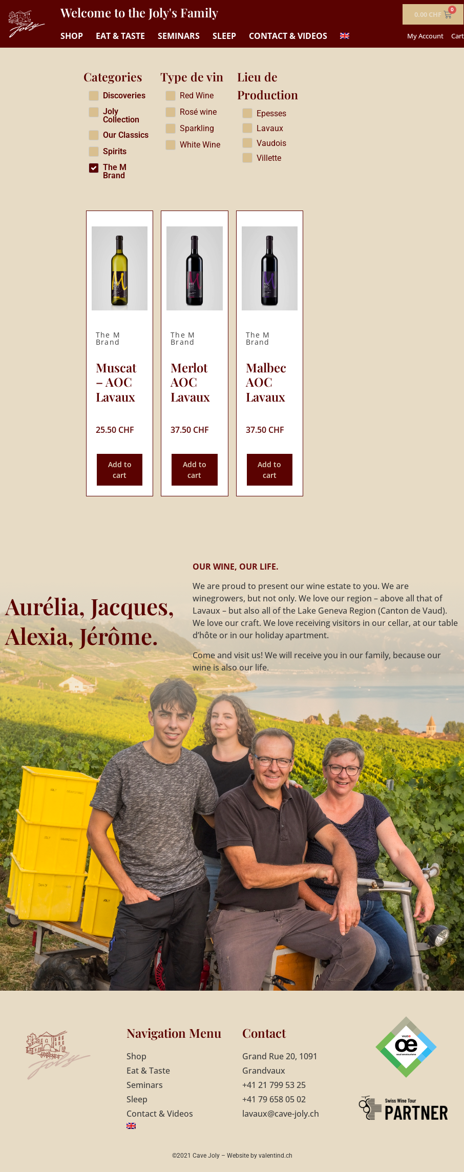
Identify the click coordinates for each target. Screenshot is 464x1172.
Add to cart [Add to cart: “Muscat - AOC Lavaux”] (120, 469)
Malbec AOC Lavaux (266, 382)
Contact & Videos (288, 35)
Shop (71, 35)
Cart (457, 35)
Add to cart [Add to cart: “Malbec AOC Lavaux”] (269, 469)
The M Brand (108, 338)
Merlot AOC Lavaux (190, 382)
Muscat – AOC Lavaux (116, 382)
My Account (425, 35)
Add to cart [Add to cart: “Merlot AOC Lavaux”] (194, 469)
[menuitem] (344, 36)
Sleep (224, 35)
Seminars (179, 35)
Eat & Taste (120, 35)
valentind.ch (275, 1155)
